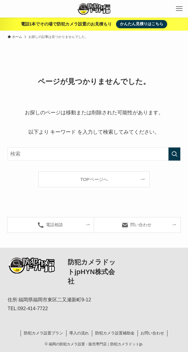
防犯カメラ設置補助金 (115, 333)
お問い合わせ (152, 333)
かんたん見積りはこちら (141, 24)
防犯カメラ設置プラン (43, 333)
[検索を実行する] (174, 154)
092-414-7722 (33, 308)
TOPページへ (94, 179)
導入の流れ (79, 333)
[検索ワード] (94, 154)
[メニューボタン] (179, 9)
